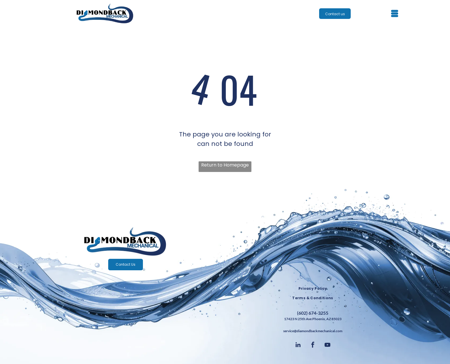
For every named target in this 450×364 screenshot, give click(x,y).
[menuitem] (312, 288)
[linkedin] (298, 345)
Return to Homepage (225, 165)
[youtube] (327, 345)
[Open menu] (394, 13)
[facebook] (313, 345)
